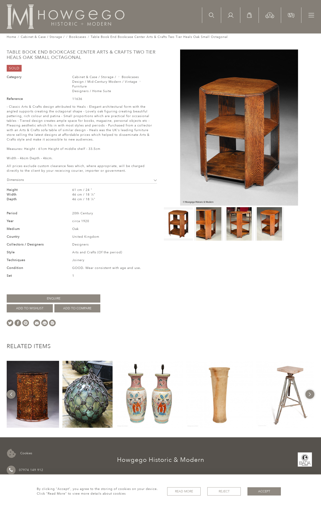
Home (11, 37)
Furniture (79, 86)
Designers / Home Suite (91, 91)
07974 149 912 (25, 470)
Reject (224, 491)
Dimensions (82, 180)
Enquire (53, 298)
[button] (269, 15)
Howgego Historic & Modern (160, 460)
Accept (264, 491)
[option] (33, 394)
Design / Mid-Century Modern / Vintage (104, 82)
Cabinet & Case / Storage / (43, 37)
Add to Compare (77, 308)
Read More (184, 491)
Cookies (19, 453)
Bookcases (77, 37)
